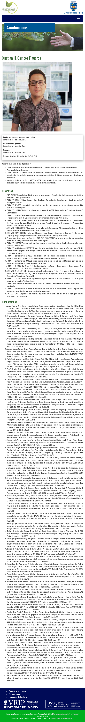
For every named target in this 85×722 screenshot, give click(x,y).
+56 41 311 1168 (55, 718)
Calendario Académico (17, 691)
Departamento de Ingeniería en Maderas (65, 714)
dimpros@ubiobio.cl (67, 718)
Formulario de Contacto (18, 697)
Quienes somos (15, 694)
